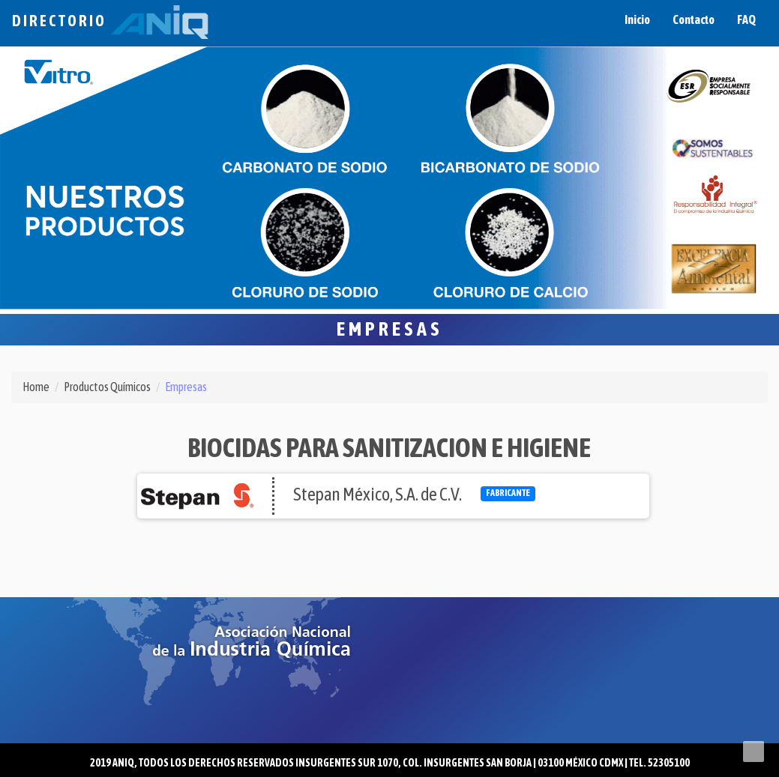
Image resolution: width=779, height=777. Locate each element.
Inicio (637, 19)
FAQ (746, 19)
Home (35, 386)
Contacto (694, 19)
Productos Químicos (107, 386)
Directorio (110, 20)
